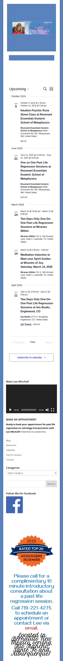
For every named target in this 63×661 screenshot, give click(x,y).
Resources (11, 445)
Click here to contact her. (34, 431)
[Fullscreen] (52, 410)
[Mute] (47, 410)
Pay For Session (14, 454)
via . (37, 626)
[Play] (10, 410)
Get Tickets (26, 324)
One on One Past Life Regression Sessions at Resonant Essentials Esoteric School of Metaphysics (35, 170)
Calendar (10, 450)
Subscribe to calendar (29, 357)
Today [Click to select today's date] (32, 342)
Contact (10, 459)
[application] (31, 399)
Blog (8, 440)
